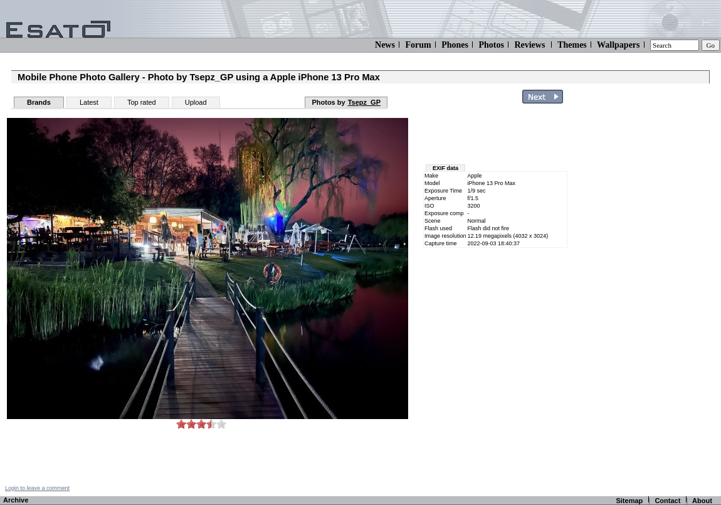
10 (221, 423)
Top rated (141, 102)
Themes (572, 45)
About (702, 500)
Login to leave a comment (37, 488)
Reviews (529, 45)
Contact (667, 500)
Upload (196, 102)
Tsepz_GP (364, 102)
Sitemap (629, 500)
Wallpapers (618, 45)
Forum (418, 45)
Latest (89, 102)
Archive (15, 500)
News (385, 45)
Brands (39, 102)
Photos (490, 45)
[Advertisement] (647, 297)
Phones (454, 45)
